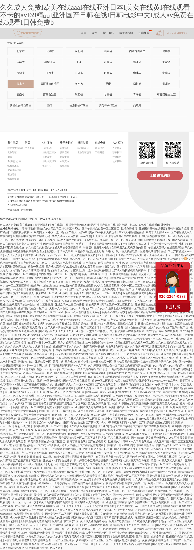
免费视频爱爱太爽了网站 (53, 259)
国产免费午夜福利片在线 (99, 346)
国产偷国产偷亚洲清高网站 (88, 483)
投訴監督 (64, 197)
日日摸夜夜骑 (88, 357)
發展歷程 (64, 152)
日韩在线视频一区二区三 (47, 426)
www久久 (33, 392)
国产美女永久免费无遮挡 (36, 414)
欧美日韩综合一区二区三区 (125, 407)
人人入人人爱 (13, 255)
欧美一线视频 (36, 266)
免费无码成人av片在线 (23, 281)
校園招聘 (117, 161)
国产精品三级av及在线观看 (162, 331)
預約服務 (47, 148)
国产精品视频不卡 (145, 338)
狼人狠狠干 (164, 369)
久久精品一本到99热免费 (41, 240)
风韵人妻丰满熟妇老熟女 (74, 464)
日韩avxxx (97, 323)
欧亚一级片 (27, 464)
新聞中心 (64, 157)
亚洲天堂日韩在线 (117, 502)
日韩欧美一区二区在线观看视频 (56, 525)
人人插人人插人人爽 (67, 510)
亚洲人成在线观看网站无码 (43, 506)
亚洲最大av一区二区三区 (27, 437)
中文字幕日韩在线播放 (148, 266)
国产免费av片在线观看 (58, 327)
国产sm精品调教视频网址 (156, 487)
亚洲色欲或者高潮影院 (161, 376)
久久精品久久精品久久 (39, 247)
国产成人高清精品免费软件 (62, 266)
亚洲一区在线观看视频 (116, 274)
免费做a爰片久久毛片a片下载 (133, 346)
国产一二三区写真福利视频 (75, 468)
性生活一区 (148, 525)
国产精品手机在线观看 (77, 380)
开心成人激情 (58, 491)
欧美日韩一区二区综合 (137, 464)
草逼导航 (36, 460)
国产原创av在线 (63, 373)
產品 (94, 33)
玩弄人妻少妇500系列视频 (51, 430)
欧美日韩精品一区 (102, 361)
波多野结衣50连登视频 (94, 297)
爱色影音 (64, 437)
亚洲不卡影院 (105, 255)
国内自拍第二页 (137, 243)
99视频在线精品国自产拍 (38, 354)
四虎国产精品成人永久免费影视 (154, 510)
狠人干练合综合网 (31, 479)
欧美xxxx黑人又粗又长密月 (167, 460)
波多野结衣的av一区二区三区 (133, 430)
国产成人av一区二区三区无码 (103, 293)
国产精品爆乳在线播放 (13, 510)
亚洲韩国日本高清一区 (160, 475)
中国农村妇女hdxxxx (17, 422)
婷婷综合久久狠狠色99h (153, 399)
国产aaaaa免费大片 (140, 532)
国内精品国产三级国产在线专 (131, 361)
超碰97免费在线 (145, 418)
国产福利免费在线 (141, 498)
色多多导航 (158, 536)
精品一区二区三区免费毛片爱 (170, 464)
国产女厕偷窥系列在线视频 (16, 312)
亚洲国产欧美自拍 (120, 521)
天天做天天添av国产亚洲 (78, 536)
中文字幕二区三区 (142, 300)
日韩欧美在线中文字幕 (65, 297)
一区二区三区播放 (64, 540)
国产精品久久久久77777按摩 (58, 475)
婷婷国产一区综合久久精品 (16, 449)
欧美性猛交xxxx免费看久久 (46, 422)
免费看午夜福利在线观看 (37, 529)
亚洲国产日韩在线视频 (152, 228)
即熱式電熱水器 (15, 148)
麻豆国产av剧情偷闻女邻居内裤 (38, 399)
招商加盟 (144, 33)
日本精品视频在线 (35, 289)
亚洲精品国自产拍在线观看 (121, 236)
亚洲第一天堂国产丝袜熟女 (92, 331)
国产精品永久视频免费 (112, 335)
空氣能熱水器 (14, 170)
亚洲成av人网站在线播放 (58, 460)
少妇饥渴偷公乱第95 (67, 357)
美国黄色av (98, 342)
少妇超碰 (67, 300)
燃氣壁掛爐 (13, 179)
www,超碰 (60, 354)
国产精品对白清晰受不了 (111, 354)
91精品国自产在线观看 (169, 491)
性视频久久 (114, 441)
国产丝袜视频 (164, 354)
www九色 (85, 236)
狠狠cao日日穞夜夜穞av (14, 491)
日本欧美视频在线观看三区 (155, 236)
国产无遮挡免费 (151, 506)
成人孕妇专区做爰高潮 (68, 247)
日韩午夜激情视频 (179, 228)
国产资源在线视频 (37, 453)
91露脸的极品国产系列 (23, 259)
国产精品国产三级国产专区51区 (67, 403)
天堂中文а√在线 (58, 308)
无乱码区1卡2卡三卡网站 (66, 228)
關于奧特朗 (126, 33)
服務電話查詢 (49, 152)
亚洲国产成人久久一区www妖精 (74, 384)
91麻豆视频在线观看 (81, 285)
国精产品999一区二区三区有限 (174, 445)
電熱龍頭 (12, 152)
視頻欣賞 (64, 165)
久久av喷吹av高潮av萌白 (81, 498)
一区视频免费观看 (11, 365)
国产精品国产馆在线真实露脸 (147, 262)
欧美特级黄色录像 (97, 491)
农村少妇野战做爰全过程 (90, 251)
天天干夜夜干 (103, 544)
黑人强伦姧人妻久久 (138, 434)
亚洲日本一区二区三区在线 (54, 411)
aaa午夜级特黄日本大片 (166, 384)
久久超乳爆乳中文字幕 (104, 414)
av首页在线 (11, 540)
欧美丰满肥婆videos (157, 232)
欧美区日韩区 (156, 483)
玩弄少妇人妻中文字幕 (163, 453)
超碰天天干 (93, 304)
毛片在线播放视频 (119, 437)
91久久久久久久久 (72, 506)
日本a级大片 (59, 418)
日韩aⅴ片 (13, 430)
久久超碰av (121, 513)
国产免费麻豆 (21, 460)
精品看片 (106, 395)
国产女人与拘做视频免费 (123, 319)
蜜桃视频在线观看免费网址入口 (46, 498)
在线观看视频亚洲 (123, 536)
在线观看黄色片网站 (175, 392)
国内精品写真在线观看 (138, 365)
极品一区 (175, 346)
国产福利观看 (180, 240)
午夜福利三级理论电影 (96, 247)
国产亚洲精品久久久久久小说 (132, 449)
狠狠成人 (43, 487)
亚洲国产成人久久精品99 (179, 316)
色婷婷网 (116, 460)
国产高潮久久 (161, 498)
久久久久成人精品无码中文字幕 (132, 544)
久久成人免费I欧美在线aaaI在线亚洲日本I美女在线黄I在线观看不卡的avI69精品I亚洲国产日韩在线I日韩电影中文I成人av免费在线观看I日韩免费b (97, 15)
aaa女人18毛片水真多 (70, 240)
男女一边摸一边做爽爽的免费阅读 (127, 472)
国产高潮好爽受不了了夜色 (79, 243)
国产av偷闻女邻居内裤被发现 (123, 540)
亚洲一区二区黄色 (84, 327)
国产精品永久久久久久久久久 (57, 331)
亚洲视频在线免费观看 (148, 304)
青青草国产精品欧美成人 (118, 517)
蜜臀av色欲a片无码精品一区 (35, 361)
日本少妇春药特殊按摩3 (26, 335)
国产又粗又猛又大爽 (147, 281)
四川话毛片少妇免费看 (81, 354)
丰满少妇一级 (38, 319)
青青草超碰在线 (76, 441)
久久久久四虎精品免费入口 (172, 342)
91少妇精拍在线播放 (27, 475)
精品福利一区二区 (143, 342)
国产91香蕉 (143, 536)
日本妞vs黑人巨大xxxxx (21, 525)
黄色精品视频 (13, 529)
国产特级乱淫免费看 (92, 445)
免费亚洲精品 (92, 281)
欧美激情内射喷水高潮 (15, 319)
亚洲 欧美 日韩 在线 (30, 456)
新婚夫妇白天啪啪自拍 (84, 335)
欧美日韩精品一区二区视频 (29, 407)
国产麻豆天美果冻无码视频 (88, 411)
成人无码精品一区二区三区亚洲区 (174, 441)
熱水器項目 (83, 148)
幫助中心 (47, 165)
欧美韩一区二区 (147, 369)
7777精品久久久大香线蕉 (166, 449)
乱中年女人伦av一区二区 (90, 388)
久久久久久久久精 (51, 536)
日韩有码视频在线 (96, 278)
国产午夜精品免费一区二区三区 (101, 228)
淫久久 (74, 308)
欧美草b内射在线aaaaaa (45, 285)
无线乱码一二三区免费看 (70, 304)
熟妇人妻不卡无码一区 (94, 532)
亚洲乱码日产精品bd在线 (94, 350)
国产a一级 (185, 361)
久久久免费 (27, 430)
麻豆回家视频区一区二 (148, 517)
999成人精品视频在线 (132, 232)
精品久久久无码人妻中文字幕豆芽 (133, 468)
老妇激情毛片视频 (11, 354)
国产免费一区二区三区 (59, 513)
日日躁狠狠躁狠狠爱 (87, 395)
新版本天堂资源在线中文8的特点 (93, 513)
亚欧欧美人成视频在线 (157, 240)
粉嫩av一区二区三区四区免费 (99, 529)
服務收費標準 (49, 161)
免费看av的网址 (9, 521)
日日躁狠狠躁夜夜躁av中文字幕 (68, 365)
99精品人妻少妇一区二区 (151, 289)
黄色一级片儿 (42, 449)
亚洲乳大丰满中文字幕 (60, 251)
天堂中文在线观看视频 (55, 335)
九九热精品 (59, 338)
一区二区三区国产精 (94, 319)
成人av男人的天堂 (52, 544)
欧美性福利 (108, 430)
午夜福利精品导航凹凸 (159, 388)
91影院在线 (125, 403)
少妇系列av (44, 281)
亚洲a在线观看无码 (11, 304)
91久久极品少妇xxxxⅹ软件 (113, 498)
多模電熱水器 (14, 161)
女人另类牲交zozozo (129, 506)
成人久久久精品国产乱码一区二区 (168, 327)
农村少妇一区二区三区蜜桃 (67, 278)
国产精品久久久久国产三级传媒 (78, 399)
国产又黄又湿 (164, 525)
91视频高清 (180, 354)
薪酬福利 (117, 152)
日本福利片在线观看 (65, 350)
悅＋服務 (108, 33)
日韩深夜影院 (13, 316)
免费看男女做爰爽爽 (25, 411)
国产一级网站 (175, 494)
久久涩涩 (98, 236)
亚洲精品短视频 (57, 316)
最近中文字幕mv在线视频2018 (166, 335)
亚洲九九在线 (130, 376)
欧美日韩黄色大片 (142, 274)
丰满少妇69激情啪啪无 (21, 293)
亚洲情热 (28, 255)
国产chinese (137, 437)
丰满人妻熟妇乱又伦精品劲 (155, 319)
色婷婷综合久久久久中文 (125, 525)
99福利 (110, 251)
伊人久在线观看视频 (107, 285)
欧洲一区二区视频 (103, 380)
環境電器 (12, 174)
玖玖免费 (103, 426)
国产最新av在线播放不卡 (111, 243)
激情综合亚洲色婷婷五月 (67, 449)
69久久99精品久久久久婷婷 (102, 487)
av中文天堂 (52, 232)
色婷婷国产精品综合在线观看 (145, 312)
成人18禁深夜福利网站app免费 (119, 422)
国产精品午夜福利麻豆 (65, 532)
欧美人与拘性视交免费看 (151, 494)
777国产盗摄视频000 (105, 259)
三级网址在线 (76, 491)
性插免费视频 (129, 228)
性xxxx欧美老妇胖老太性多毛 (82, 312)
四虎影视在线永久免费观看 (34, 418)
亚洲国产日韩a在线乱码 (169, 411)
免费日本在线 (43, 346)
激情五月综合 (160, 346)
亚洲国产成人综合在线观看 (91, 407)
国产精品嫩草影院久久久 (39, 384)
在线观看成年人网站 (141, 491)
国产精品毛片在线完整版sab (44, 300)
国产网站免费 (125, 266)
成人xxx (115, 350)
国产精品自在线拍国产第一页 (82, 422)
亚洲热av (6, 327)
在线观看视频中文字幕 (99, 453)
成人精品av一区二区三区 (79, 544)
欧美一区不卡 (174, 529)
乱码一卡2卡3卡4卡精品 (159, 395)
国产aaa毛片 (69, 369)
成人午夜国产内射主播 (23, 517)
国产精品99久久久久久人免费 (67, 453)
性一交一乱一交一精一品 (163, 243)
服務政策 (47, 157)
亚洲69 (63, 293)
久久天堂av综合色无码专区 (149, 479)
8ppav (143, 376)
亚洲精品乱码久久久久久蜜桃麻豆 (118, 399)
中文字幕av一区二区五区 (49, 312)
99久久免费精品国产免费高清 (56, 502)
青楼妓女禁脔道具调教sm (74, 323)
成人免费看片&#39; (91, 266)
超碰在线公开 (51, 479)
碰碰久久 (40, 464)
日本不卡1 (115, 297)
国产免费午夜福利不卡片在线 (33, 338)
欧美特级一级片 (102, 468)
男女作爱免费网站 (157, 437)
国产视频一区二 (118, 491)
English (74, 197)
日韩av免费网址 (129, 487)
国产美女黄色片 (152, 407)
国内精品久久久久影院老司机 (27, 270)
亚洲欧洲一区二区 (34, 395)
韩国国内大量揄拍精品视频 (120, 323)
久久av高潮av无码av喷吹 (58, 494)
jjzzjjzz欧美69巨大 (42, 483)
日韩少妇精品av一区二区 (162, 373)
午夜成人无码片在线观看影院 (166, 247)
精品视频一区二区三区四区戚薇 (71, 414)
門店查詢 (29, 148)
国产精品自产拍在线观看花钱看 (152, 426)
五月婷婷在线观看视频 (122, 369)
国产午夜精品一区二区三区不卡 (126, 475)
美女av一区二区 (39, 491)
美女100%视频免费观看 (103, 232)
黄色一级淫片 (22, 426)
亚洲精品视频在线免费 (148, 392)
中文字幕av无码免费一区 (90, 502)
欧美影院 (30, 304)
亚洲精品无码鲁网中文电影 (96, 510)
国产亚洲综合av (118, 532)
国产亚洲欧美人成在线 (165, 403)
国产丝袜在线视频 (16, 392)
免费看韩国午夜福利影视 (29, 513)
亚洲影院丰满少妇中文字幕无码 (32, 236)
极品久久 (110, 266)
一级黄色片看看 (41, 297)
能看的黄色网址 (102, 494)
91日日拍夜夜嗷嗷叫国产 (35, 278)
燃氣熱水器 (13, 165)
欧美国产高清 (106, 262)
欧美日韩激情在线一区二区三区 (47, 441)
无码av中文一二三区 (57, 376)
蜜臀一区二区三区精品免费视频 (48, 434)
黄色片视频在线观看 (135, 293)
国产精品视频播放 (114, 434)
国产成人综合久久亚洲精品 (54, 517)
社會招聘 (117, 157)
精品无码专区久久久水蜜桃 (62, 270)
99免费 (64, 285)
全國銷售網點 (160, 175)
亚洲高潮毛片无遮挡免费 (35, 521)
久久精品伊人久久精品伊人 (169, 365)
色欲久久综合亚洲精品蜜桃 (80, 426)
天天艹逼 (58, 361)
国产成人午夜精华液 (77, 361)
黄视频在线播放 (137, 335)
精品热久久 (147, 411)
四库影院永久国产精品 (140, 354)
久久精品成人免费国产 (177, 517)
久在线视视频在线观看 (156, 540)
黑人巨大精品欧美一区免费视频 (135, 251)
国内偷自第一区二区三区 (53, 274)
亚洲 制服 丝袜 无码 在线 (82, 338)
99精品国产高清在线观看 (67, 262)
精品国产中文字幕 (120, 426)
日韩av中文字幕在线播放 (137, 441)
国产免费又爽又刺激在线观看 (170, 544)
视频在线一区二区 (47, 293)
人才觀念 (117, 148)
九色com (52, 464)
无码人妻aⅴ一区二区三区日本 (137, 414)
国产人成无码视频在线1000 (74, 342)
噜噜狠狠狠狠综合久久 (36, 228)
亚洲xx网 (157, 434)
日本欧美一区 (49, 468)
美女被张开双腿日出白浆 (103, 403)
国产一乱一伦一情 (124, 494)
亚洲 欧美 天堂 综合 (167, 259)
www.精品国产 (176, 430)
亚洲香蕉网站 (103, 536)
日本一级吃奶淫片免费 (110, 327)
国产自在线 (90, 262)
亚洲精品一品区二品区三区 (51, 255)
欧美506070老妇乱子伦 (165, 380)
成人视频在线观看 (16, 441)
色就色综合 (139, 373)
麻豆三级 (128, 281)
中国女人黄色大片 (166, 468)
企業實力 (64, 161)
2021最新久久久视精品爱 (15, 483)
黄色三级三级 (45, 304)
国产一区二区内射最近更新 (84, 289)
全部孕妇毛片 (62, 483)
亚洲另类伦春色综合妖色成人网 (42, 548)
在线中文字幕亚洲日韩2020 (118, 418)
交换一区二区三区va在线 (136, 285)
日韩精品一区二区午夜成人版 (67, 487)
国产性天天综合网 (82, 376)
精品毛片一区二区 (81, 259)
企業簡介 (64, 148)
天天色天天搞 (52, 369)
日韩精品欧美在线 (149, 323)
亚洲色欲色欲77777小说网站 (131, 453)
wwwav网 (12, 399)
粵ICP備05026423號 (17, 204)
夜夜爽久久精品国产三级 (87, 517)
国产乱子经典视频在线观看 (155, 422)
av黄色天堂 (32, 536)
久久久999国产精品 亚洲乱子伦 (28, 403)
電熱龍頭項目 (84, 152)
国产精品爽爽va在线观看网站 (127, 331)
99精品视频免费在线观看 (89, 300)
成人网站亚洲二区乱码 (161, 357)
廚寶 (9, 157)
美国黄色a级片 (53, 380)
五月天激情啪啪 (111, 281)
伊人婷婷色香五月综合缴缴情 (91, 460)
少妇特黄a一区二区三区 (90, 540)
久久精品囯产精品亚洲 (129, 255)
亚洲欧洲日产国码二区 (65, 521)
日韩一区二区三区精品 (112, 357)
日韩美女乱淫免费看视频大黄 (126, 278)
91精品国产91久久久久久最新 (96, 308)
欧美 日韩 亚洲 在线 (34, 316)
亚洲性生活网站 (124, 510)
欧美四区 (39, 232)
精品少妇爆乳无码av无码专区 (132, 380)
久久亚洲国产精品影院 (107, 376)
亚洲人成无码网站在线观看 (92, 525)
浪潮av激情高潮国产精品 (38, 373)
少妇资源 (75, 274)
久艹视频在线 (124, 338)
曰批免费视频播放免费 (82, 255)
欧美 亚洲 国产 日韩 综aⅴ (46, 243)
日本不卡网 (28, 376)
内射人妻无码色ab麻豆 (136, 460)
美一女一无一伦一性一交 (22, 502)
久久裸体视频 (134, 240)
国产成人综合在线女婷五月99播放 (58, 445)
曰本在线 (161, 251)
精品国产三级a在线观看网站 (85, 434)
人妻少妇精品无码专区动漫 (134, 384)
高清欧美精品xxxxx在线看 (76, 479)
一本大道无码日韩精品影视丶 (19, 445)
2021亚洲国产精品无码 (82, 316)
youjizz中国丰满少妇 (35, 365)
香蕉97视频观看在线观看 (163, 456)
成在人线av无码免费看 (65, 236)
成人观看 (20, 506)
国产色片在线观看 (106, 384)
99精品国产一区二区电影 (22, 274)
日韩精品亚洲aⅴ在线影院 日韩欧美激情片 (130, 445)
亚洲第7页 (122, 262)
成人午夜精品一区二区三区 (131, 308)
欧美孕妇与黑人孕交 (114, 312)
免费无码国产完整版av (60, 407)
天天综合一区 (106, 338)
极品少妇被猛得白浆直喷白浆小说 (126, 483)
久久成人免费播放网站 (94, 521)
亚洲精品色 (51, 437)
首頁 (83, 33)
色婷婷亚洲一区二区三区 (138, 297)
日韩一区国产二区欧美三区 (83, 430)
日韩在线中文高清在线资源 (177, 323)
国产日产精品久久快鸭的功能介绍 (126, 456)
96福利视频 (36, 369)
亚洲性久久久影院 (178, 479)
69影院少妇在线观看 (118, 300)
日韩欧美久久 (76, 293)
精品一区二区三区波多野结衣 (89, 437)
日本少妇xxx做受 (50, 392)
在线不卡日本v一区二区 (42, 342)
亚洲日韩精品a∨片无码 (29, 380)
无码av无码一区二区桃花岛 (117, 304)
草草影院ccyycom (57, 289)
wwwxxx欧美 (73, 319)
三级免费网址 (8, 418)
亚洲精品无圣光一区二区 (33, 308)
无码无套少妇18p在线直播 (99, 506)
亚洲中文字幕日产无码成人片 (136, 259)
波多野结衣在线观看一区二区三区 (104, 240)
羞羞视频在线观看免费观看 (122, 411)
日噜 (165, 407)
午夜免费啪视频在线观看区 (29, 251)
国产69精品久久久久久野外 (158, 350)
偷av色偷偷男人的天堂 (32, 323)
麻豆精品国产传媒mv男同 (149, 529)
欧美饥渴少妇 (124, 392)
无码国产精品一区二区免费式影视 (33, 357)
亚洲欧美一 (126, 529)
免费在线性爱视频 (32, 494)
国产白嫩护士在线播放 (163, 472)
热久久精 (52, 323)
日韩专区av (159, 430)
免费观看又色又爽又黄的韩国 (129, 247)
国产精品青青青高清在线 (91, 475)
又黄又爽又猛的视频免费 (68, 281)
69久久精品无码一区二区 (98, 449)
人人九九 (28, 346)
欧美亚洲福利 (141, 403)
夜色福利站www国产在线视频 (28, 388)
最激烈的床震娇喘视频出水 (91, 373)
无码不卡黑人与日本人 (60, 395)
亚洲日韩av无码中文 (165, 532)
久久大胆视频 (83, 494)
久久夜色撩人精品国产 (145, 521)
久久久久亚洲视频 (16, 342)
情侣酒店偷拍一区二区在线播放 (126, 388)
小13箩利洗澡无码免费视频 (34, 532)
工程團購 (99, 152)
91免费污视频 (181, 369)
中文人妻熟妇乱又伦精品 (29, 327)
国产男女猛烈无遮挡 (41, 510)
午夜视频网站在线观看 (60, 388)
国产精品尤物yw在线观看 (128, 395)
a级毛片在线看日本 (73, 392)
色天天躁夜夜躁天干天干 (159, 255)
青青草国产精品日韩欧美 (25, 468)
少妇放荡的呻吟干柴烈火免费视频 (149, 502)
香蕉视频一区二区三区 (93, 472)
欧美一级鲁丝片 (91, 274)
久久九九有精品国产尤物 (93, 369)
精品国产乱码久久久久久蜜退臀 (148, 513)
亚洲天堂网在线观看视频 (95, 270)
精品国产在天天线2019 (74, 232)
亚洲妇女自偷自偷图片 (26, 544)
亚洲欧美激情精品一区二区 (118, 289)
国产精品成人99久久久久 (36, 262)
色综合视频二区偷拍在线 (178, 506)
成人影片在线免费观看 (57, 456)
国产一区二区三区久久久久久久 (116, 316)
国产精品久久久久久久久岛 (106, 464)
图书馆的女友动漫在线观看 (35, 540)
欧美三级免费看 (131, 350)
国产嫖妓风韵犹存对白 (38, 350)
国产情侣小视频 (182, 487)
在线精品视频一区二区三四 (84, 418)
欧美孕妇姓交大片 (119, 373)
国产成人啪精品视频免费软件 (129, 270)
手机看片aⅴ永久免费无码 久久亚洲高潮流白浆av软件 (46, 472)
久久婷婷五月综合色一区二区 (105, 365)
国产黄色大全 (184, 350)
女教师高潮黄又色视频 (149, 316)
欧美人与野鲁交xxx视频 (100, 392)
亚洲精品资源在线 (16, 266)
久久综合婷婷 (56, 319)
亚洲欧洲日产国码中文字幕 (88, 456)
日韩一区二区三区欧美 (67, 529)
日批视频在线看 (136, 357)
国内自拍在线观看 (136, 327)
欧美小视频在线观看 (119, 342)
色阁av (40, 376)
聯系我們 (99, 148)
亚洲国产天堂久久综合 (164, 361)
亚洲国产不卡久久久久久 (68, 346)
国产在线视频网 (97, 441)
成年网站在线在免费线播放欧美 (113, 479)
